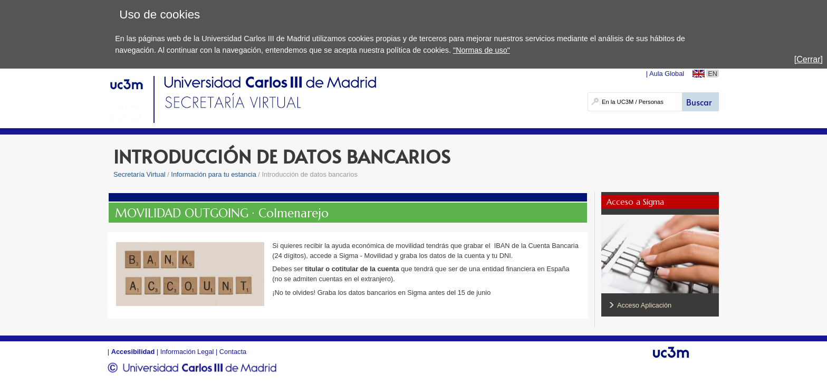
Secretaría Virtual (139, 174)
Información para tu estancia (213, 174)
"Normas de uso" (481, 50)
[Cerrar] (808, 59)
